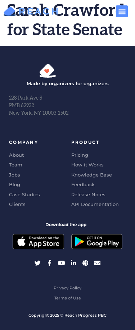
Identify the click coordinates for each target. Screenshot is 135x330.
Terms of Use (67, 298)
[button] (122, 11)
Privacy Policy (67, 287)
